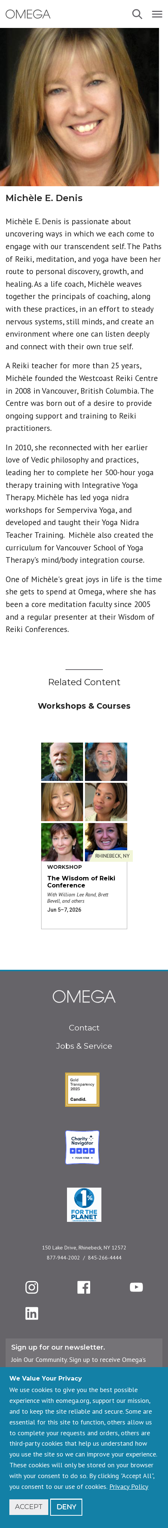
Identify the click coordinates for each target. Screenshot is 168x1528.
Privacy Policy (128, 1486)
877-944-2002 (63, 1257)
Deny (66, 1507)
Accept (29, 1507)
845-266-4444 (105, 1257)
